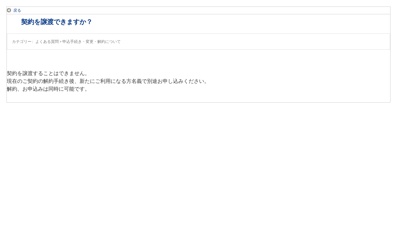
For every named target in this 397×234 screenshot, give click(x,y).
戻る (17, 10)
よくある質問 (47, 41)
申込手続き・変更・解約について (91, 41)
